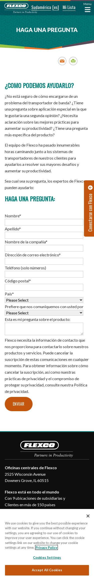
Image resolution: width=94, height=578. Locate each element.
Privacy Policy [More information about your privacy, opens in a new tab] (46, 547)
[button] (38, 7)
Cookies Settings (47, 557)
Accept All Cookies (47, 570)
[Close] (87, 515)
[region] (47, 543)
